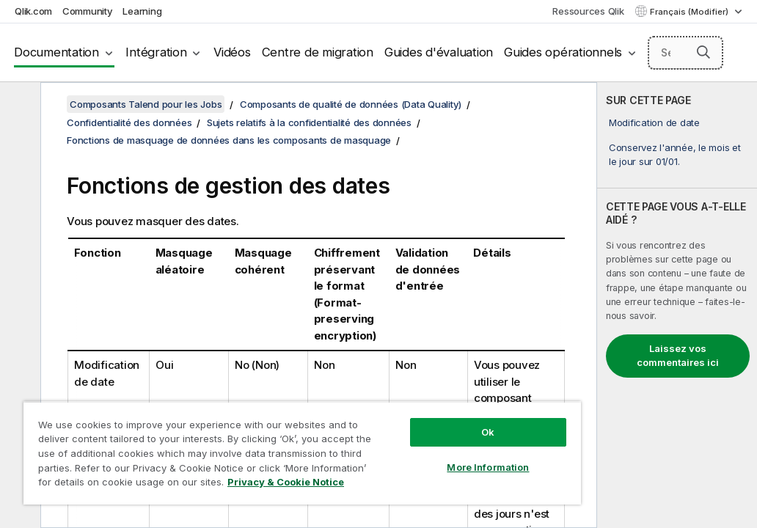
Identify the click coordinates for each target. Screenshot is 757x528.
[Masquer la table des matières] (18, 105)
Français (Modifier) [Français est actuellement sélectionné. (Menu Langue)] (690, 12)
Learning (141, 11)
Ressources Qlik (587, 11)
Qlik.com (33, 11)
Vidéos (232, 52)
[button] (703, 52)
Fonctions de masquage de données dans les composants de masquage (229, 140)
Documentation (56, 52)
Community (87, 11)
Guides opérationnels (563, 52)
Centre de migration (317, 52)
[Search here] (686, 52)
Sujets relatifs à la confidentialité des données (309, 122)
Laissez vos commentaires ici (678, 355)
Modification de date (654, 122)
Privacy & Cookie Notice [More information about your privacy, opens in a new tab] (142, 485)
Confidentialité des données (129, 122)
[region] (243, 440)
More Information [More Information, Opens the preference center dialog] (388, 441)
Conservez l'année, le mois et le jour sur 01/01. (675, 154)
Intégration (155, 52)
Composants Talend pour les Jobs (146, 104)
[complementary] (677, 305)
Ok (388, 406)
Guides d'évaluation (438, 52)
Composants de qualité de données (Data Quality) (350, 104)
